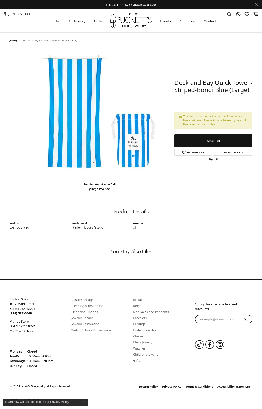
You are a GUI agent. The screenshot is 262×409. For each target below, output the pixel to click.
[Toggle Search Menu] (229, 14)
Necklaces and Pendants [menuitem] (151, 312)
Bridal (55, 20)
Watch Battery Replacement (91, 330)
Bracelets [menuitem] (140, 318)
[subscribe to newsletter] (246, 319)
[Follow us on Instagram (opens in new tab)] (220, 344)
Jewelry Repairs (82, 318)
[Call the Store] (21, 313)
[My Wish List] (247, 14)
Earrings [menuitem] (139, 324)
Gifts (98, 20)
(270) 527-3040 (99, 189)
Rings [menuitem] (137, 306)
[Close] (256, 4)
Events (165, 20)
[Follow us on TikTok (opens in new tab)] (199, 344)
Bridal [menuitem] (137, 300)
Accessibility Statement (233, 386)
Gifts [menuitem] (136, 360)
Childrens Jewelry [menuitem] (145, 354)
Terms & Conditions (199, 386)
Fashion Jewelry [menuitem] (144, 330)
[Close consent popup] (84, 402)
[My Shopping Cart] (255, 14)
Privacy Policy (172, 386)
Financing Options (84, 312)
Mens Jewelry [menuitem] (142, 342)
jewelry (14, 40)
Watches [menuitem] (139, 348)
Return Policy (148, 386)
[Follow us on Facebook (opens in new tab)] (209, 344)
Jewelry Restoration (85, 324)
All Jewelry (76, 20)
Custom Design (82, 300)
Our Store (187, 20)
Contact (210, 20)
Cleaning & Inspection (87, 306)
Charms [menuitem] (138, 336)
